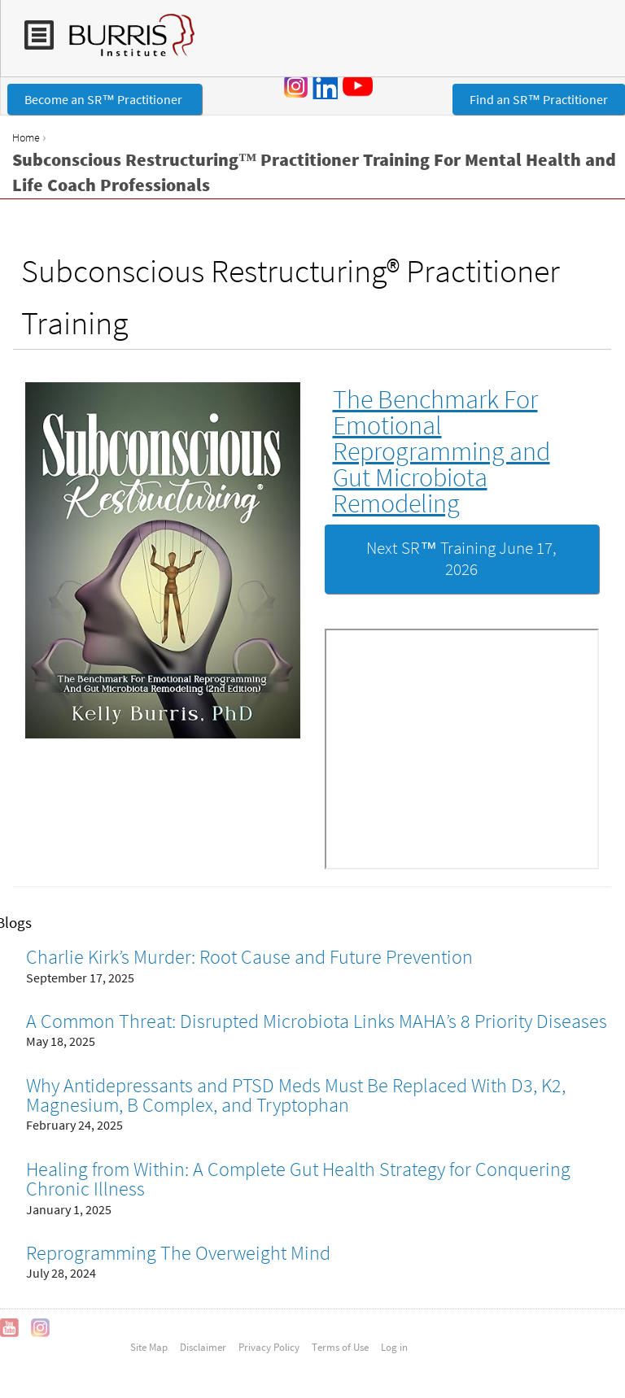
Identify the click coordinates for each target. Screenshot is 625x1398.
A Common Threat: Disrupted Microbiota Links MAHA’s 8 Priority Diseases (316, 1021)
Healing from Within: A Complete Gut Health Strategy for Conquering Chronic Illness (298, 1178)
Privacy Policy (268, 1346)
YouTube (360, 85)
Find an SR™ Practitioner (539, 99)
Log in (394, 1346)
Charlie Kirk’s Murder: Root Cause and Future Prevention (249, 956)
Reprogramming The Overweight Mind (178, 1252)
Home (26, 137)
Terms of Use (340, 1346)
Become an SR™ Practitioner (104, 99)
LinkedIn (325, 86)
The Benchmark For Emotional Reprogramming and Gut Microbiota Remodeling (441, 451)
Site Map (149, 1346)
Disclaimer (203, 1346)
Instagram (296, 86)
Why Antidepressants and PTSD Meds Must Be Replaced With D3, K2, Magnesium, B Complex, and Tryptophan (296, 1095)
